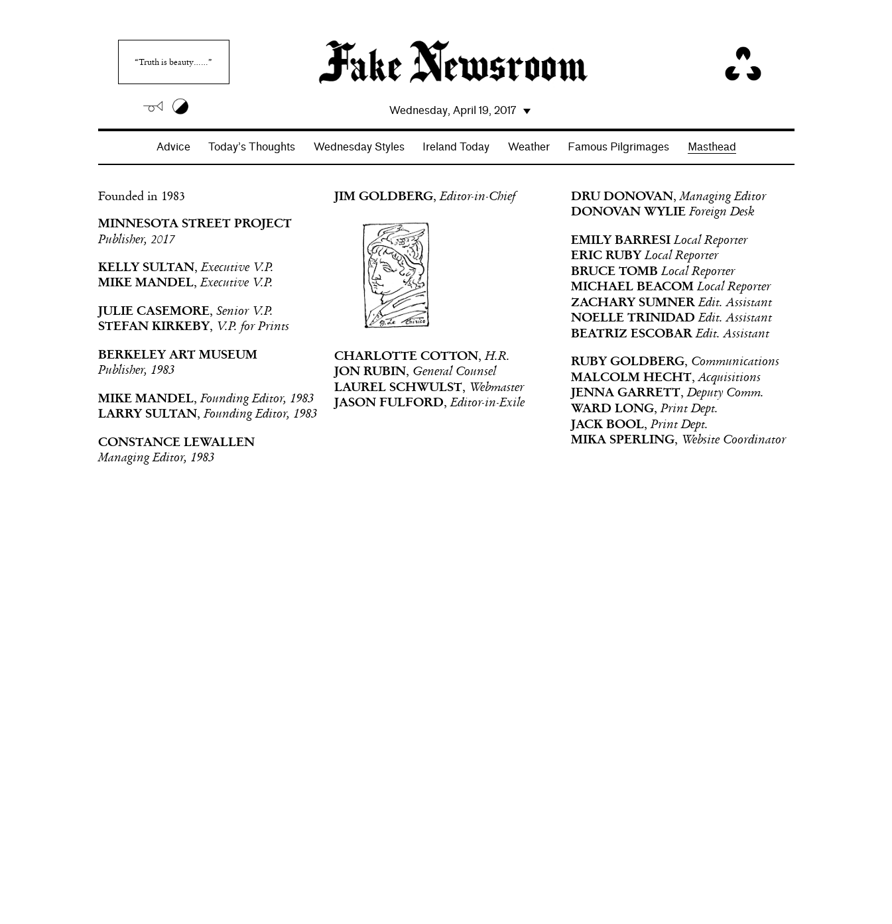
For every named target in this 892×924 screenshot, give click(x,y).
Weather (529, 147)
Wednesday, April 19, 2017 (452, 111)
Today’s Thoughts (251, 147)
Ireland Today (455, 147)
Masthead (712, 147)
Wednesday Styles (359, 147)
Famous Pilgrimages (618, 147)
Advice (173, 147)
